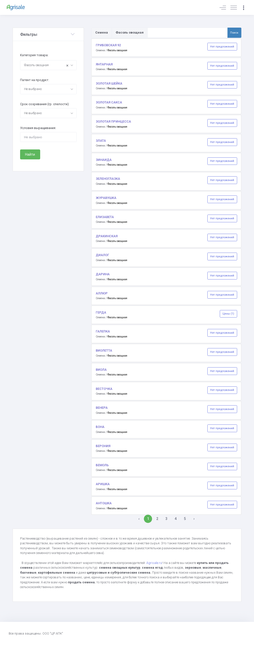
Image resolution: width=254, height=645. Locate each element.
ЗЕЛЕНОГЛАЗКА (108, 179)
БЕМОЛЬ (102, 465)
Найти (30, 154)
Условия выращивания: (38, 128)
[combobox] (48, 65)
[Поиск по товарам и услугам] (187, 33)
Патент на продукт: (34, 80)
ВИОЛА (101, 369)
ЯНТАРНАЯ (104, 64)
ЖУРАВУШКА (106, 198)
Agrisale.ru (154, 563)
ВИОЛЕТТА (104, 350)
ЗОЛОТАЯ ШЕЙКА (109, 83)
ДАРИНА (103, 274)
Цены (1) (228, 313)
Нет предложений (222, 46)
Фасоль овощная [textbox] (46, 65)
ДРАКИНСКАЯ (107, 236)
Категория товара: (34, 55)
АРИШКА (103, 484)
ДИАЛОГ (102, 255)
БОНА (100, 427)
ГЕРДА (101, 312)
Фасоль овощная (117, 50)
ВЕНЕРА (102, 408)
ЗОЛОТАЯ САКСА (109, 102)
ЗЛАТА (101, 140)
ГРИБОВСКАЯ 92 (108, 45)
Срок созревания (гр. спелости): (44, 104)
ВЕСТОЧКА (104, 389)
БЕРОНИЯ (103, 446)
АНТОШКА (104, 503)
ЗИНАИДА (104, 160)
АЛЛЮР (102, 293)
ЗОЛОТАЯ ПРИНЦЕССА (113, 121)
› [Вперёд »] (193, 519)
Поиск (234, 32)
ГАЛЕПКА (103, 331)
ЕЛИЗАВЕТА (105, 217)
